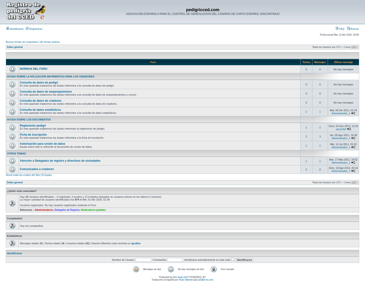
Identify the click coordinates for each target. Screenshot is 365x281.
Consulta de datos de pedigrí (39, 82)
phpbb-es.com (206, 279)
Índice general (15, 47)
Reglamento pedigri (33, 125)
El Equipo (47, 175)
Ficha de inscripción (33, 134)
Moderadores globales (93, 210)
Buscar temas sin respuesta (21, 41)
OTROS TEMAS (16, 153)
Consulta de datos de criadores (40, 100)
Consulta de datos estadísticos (40, 109)
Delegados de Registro (67, 210)
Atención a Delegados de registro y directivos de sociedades (60, 160)
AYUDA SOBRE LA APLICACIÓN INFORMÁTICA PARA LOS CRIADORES (51, 76)
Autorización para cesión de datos (42, 143)
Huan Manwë (186, 279)
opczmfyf (341, 129)
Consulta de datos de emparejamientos (46, 91)
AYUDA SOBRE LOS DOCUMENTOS (29, 119)
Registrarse (34, 28)
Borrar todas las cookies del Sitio (23, 175)
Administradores (44, 210)
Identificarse (15, 28)
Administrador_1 (341, 113)
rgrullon (136, 243)
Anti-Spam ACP (181, 277)
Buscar (353, 28)
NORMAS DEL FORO (33, 68)
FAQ (340, 28)
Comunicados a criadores (37, 169)
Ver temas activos (50, 41)
